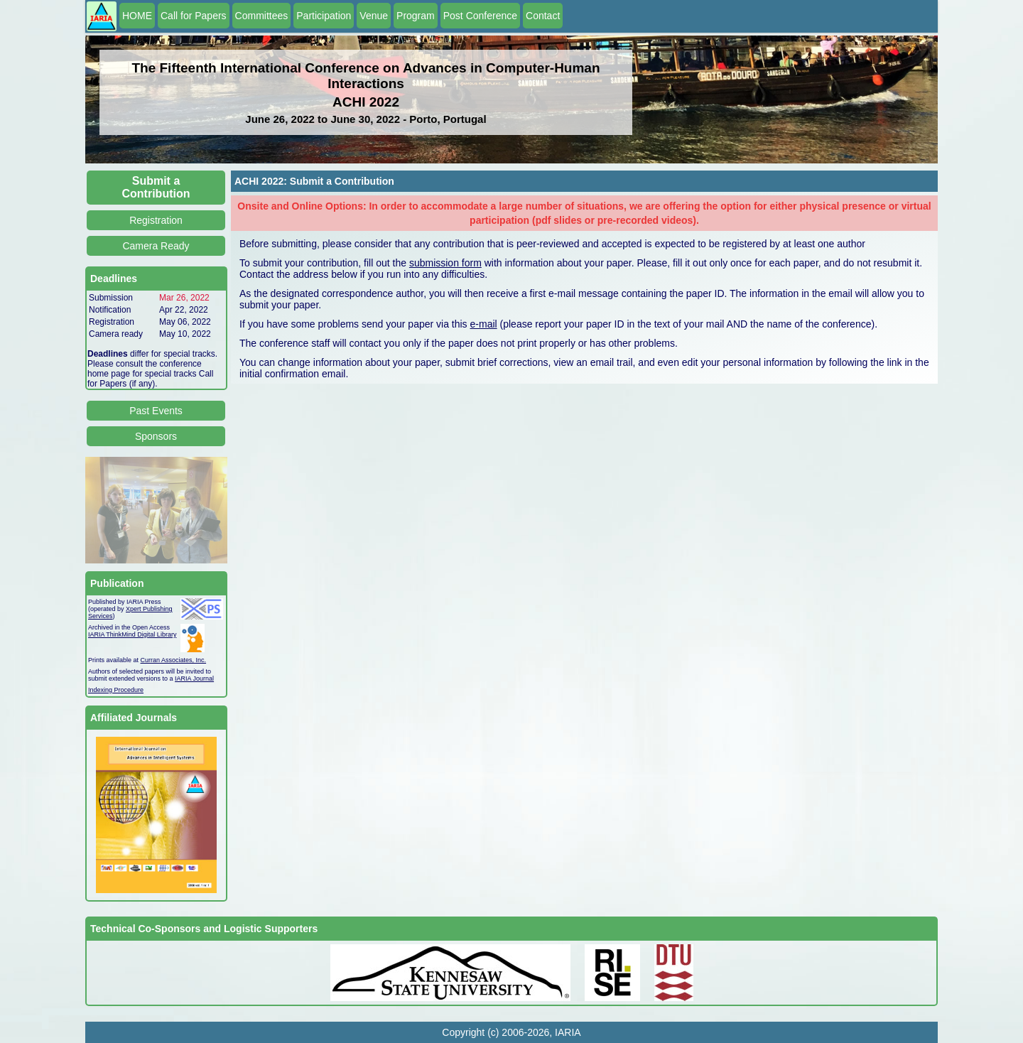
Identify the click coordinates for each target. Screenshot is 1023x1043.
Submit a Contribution (156, 187)
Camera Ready (155, 246)
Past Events (156, 410)
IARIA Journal (194, 678)
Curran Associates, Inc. (174, 660)
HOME (137, 15)
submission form (445, 263)
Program (415, 15)
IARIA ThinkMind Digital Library (132, 634)
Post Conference (480, 15)
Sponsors (156, 436)
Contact (543, 15)
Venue (373, 15)
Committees (261, 15)
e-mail (483, 324)
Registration (156, 220)
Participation (323, 15)
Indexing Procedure (116, 689)
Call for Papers (194, 15)
